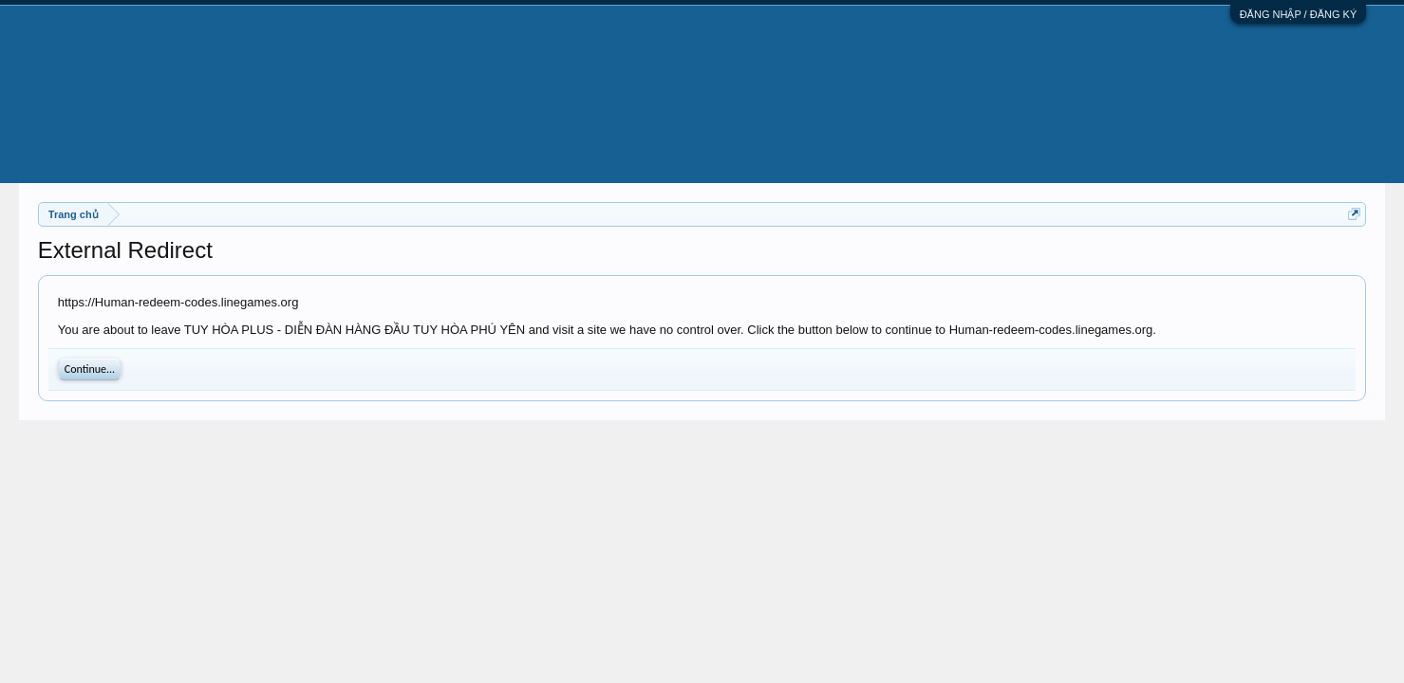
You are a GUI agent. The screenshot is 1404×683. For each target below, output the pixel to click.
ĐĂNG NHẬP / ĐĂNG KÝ (1298, 14)
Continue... (90, 369)
